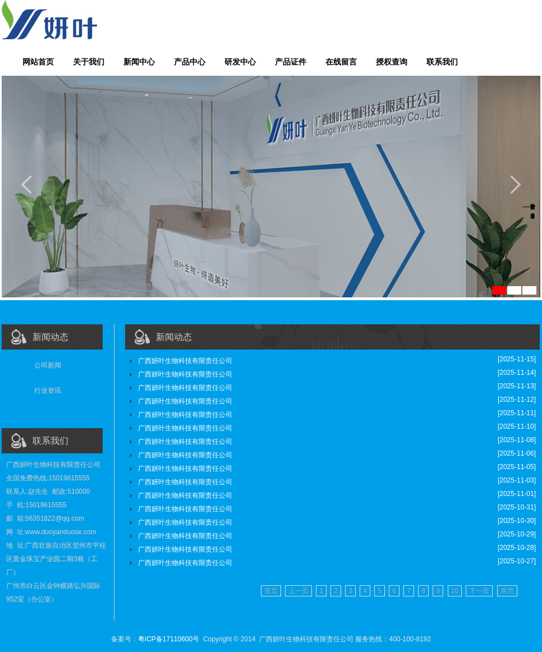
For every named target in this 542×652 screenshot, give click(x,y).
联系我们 (442, 61)
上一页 (298, 591)
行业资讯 (47, 390)
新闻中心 (139, 61)
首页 (271, 591)
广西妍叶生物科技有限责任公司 (185, 361)
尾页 (507, 591)
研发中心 (240, 61)
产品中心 (189, 61)
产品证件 (290, 61)
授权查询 (391, 61)
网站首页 (38, 61)
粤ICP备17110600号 (168, 639)
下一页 (479, 591)
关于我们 (88, 61)
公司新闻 (47, 365)
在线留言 (341, 61)
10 (454, 591)
